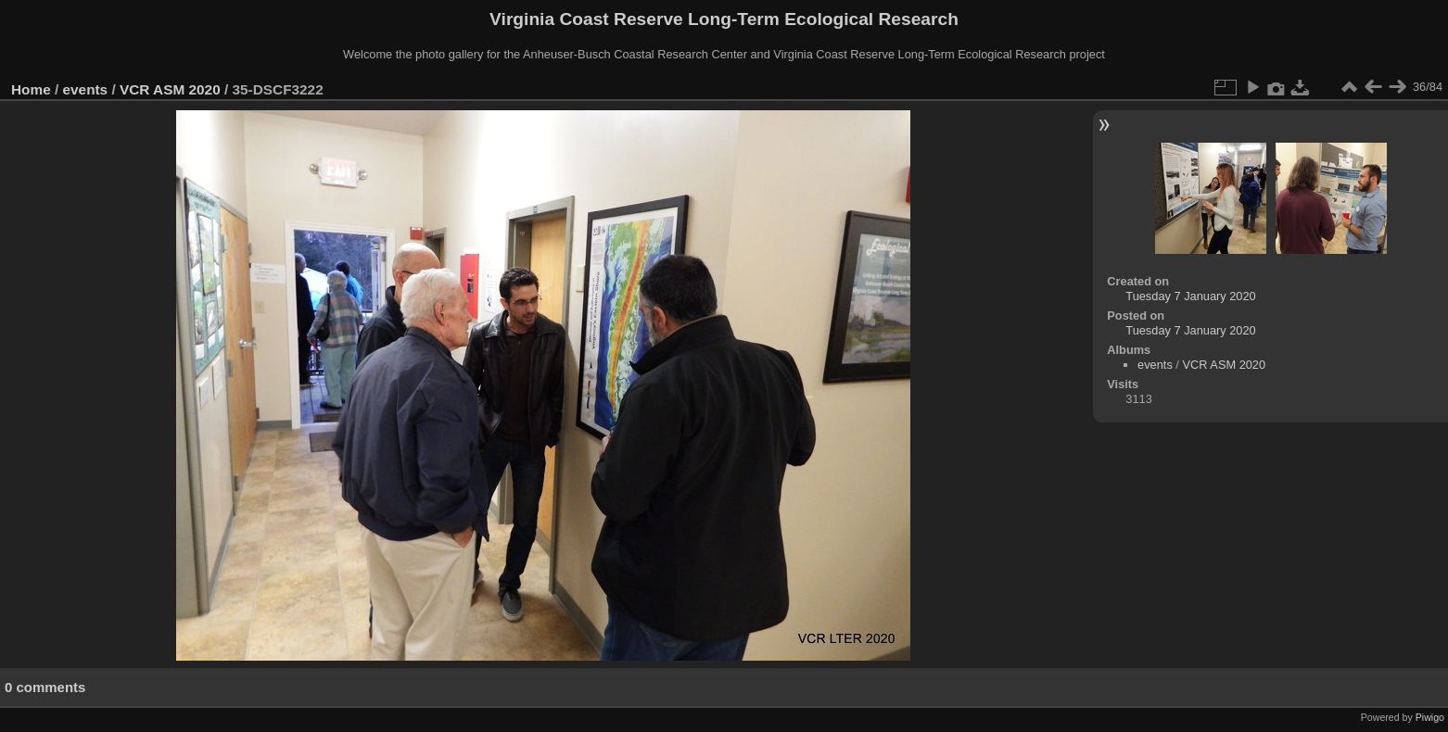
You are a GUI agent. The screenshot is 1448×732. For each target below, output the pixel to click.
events (85, 89)
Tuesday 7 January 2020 (1190, 296)
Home (31, 89)
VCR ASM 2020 (170, 89)
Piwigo (1430, 717)
